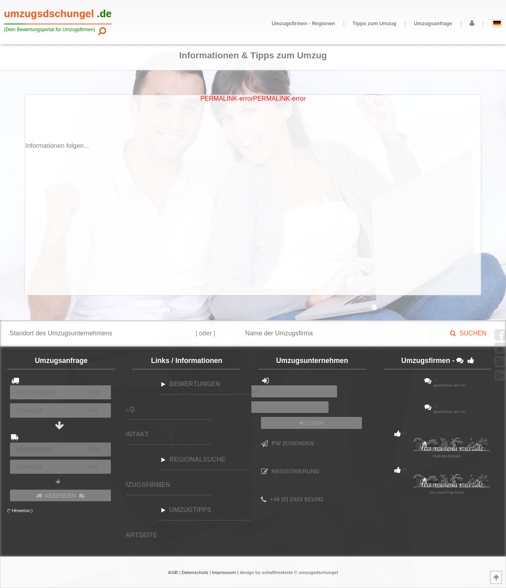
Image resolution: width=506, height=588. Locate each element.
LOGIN (311, 423)
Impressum (224, 572)
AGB (173, 572)
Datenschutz (195, 572)
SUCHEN (468, 333)
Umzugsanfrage (433, 23)
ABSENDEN (60, 495)
